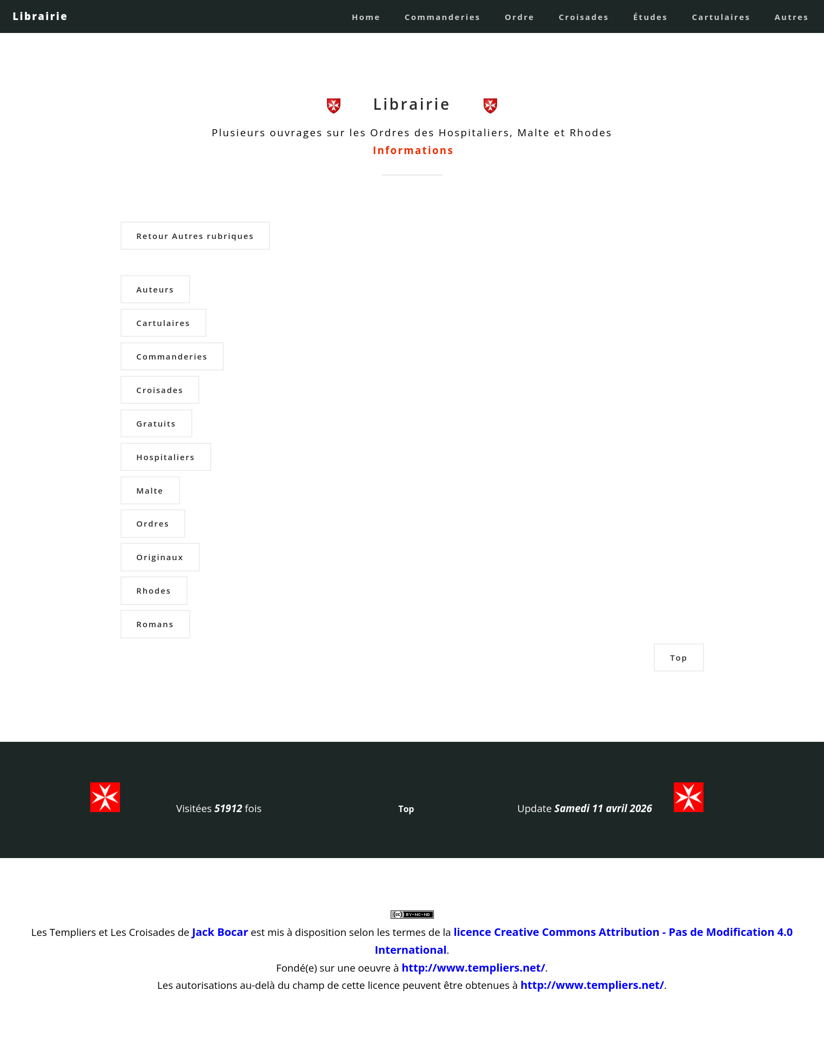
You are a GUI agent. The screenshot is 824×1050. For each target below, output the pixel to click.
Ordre (519, 16)
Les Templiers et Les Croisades (103, 932)
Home (366, 16)
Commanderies (443, 16)
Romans (154, 624)
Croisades (584, 16)
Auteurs (155, 289)
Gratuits (156, 423)
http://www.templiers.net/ (473, 967)
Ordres (152, 523)
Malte (149, 490)
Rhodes (153, 590)
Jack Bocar (220, 932)
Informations (413, 150)
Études (650, 16)
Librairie (40, 16)
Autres (791, 16)
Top (678, 657)
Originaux (159, 556)
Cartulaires (721, 16)
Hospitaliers (165, 456)
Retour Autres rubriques (195, 235)
